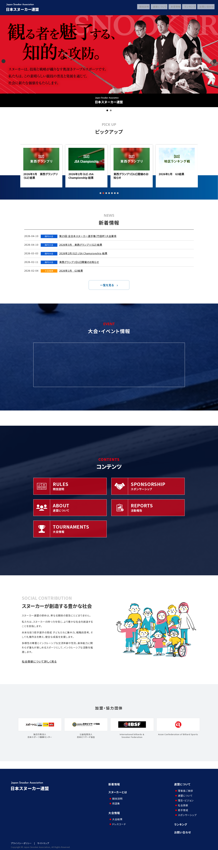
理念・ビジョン (185, 799)
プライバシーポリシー (21, 841)
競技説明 (142, 7)
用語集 (115, 802)
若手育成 (182, 808)
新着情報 (174, 7)
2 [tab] (111, 110)
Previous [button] (3, 61)
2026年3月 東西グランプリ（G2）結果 (85, 176)
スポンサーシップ (186, 813)
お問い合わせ (205, 7)
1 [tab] (107, 110)
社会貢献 (182, 803)
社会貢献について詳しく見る (39, 661)
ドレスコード (118, 821)
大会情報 (114, 811)
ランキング (188, 7)
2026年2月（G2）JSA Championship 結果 (126, 176)
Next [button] (214, 61)
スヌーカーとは (117, 792)
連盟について (158, 7)
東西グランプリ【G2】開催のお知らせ (176, 176)
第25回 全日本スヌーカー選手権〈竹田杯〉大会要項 (41, 176)
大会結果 (116, 816)
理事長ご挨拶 (184, 789)
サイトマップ (43, 841)
